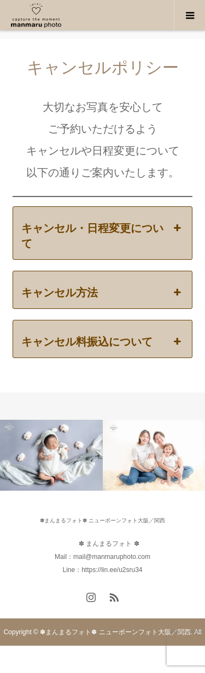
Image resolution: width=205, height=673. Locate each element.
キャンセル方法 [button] (102, 292)
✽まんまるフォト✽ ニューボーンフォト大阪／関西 (102, 520)
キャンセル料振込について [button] (102, 341)
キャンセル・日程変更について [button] (102, 235)
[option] (51, 455)
